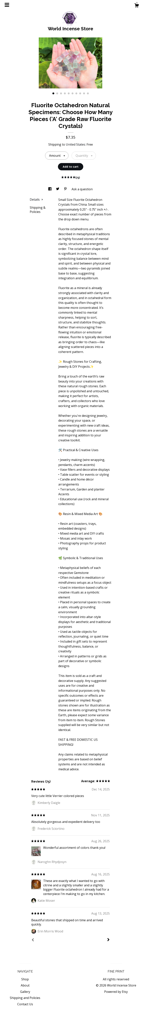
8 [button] (80, 93)
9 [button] (84, 93)
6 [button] (72, 93)
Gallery (25, 992)
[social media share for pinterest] (66, 189)
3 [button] (61, 93)
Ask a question (82, 189)
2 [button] (57, 93)
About (25, 985)
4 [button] (65, 93)
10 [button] (88, 93)
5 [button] (69, 93)
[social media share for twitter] (58, 189)
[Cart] (136, 6)
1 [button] (53, 93)
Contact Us (25, 1004)
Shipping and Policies (25, 998)
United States (75, 144)
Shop (25, 979)
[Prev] (32, 940)
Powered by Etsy (116, 992)
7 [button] (76, 93)
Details (36, 199)
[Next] (108, 940)
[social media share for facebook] (50, 189)
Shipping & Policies (37, 209)
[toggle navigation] (7, 5)
